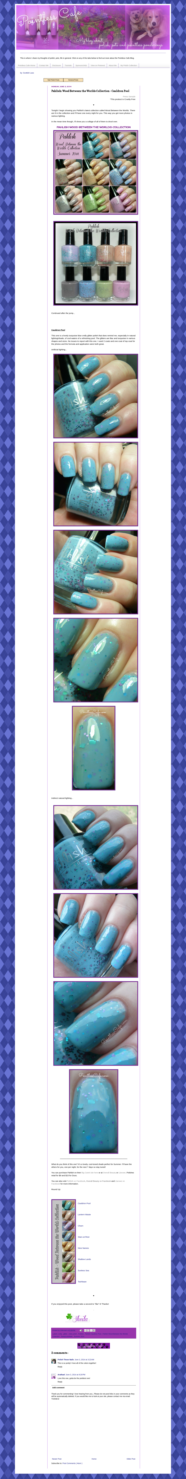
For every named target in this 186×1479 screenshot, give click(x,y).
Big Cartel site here (89, 1173)
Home (94, 1459)
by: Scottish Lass (27, 73)
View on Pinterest (98, 65)
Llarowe (122, 1173)
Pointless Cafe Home (26, 65)
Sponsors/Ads (81, 65)
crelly (60, 1334)
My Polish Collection (128, 65)
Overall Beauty (109, 1173)
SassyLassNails (67, 1336)
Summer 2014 (79, 1336)
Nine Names (83, 1248)
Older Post (131, 1459)
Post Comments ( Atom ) (72, 1463)
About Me (113, 65)
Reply (60, 1367)
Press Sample (129, 96)
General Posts (73, 80)
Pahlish (81, 1334)
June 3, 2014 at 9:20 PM (75, 1375)
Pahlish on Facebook (76, 1181)
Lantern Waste (84, 1214)
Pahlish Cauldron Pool (93, 1334)
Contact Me (44, 65)
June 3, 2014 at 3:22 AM (84, 1360)
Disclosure (56, 65)
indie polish (73, 1334)
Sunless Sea (83, 1270)
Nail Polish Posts (53, 80)
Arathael (61, 1375)
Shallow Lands (84, 1259)
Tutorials (68, 65)
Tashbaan (82, 1282)
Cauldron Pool (84, 1203)
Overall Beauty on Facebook (98, 1181)
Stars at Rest (83, 1237)
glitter (65, 1334)
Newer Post (56, 1459)
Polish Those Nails (66, 1360)
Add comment (58, 1388)
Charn (80, 1226)
